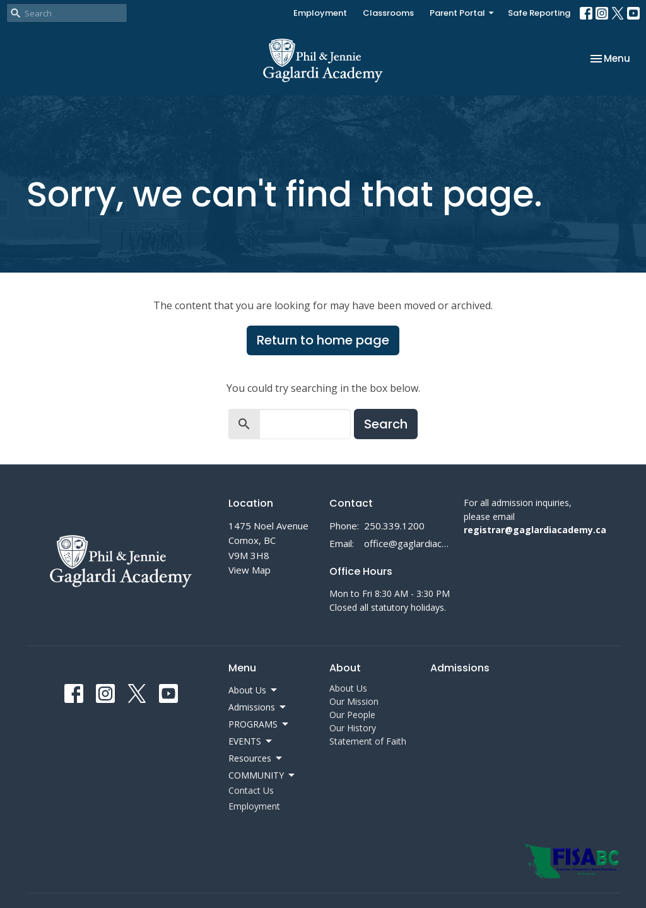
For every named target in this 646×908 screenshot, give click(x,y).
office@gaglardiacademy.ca (407, 543)
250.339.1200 (394, 525)
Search (386, 424)
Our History (352, 728)
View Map (249, 569)
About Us (348, 688)
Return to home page (323, 340)
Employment (320, 13)
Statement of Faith (367, 741)
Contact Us (251, 790)
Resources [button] (256, 758)
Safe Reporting (539, 13)
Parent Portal (462, 13)
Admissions (460, 668)
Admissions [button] (258, 707)
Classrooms (388, 13)
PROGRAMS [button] (259, 724)
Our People (352, 715)
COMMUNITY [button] (262, 775)
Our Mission (354, 701)
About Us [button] (253, 690)
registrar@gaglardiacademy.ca (535, 530)
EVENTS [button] (251, 741)
